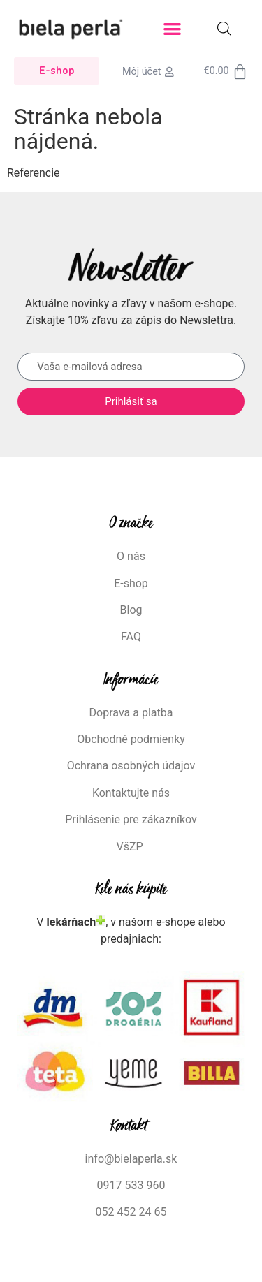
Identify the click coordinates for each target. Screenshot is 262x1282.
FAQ (131, 636)
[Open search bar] (224, 29)
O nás (131, 556)
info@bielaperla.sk (131, 1158)
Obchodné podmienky (131, 739)
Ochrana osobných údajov (131, 765)
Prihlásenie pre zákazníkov (131, 819)
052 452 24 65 (131, 1211)
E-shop (131, 583)
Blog (131, 610)
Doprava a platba (131, 712)
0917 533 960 (131, 1185)
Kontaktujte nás (131, 793)
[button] (172, 29)
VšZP (130, 846)
